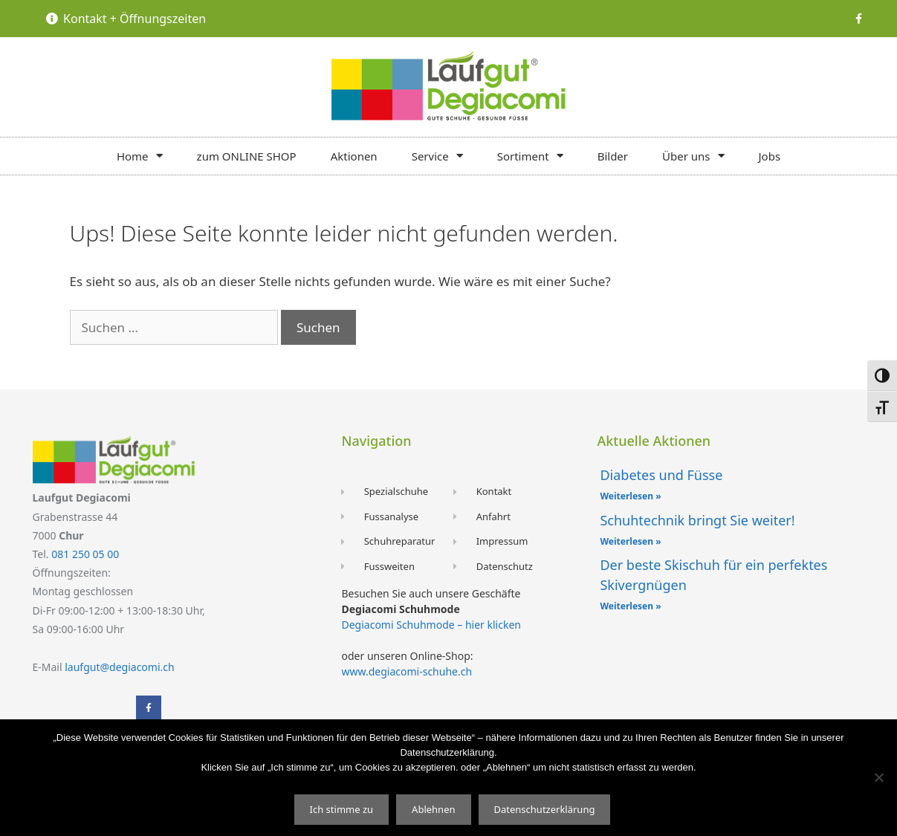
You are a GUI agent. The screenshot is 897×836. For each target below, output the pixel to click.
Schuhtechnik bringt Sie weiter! (697, 520)
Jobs (770, 156)
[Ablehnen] (878, 777)
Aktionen (354, 156)
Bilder (613, 156)
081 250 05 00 (85, 554)
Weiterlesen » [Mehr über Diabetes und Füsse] (630, 496)
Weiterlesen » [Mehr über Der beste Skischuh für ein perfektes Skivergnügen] (630, 606)
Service (437, 156)
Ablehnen (433, 809)
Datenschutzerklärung (544, 809)
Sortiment (530, 156)
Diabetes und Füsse (661, 475)
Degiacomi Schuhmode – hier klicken (430, 625)
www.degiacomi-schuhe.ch (406, 671)
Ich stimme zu (342, 809)
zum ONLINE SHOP (247, 156)
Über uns (693, 156)
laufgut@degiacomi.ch (119, 667)
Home (140, 156)
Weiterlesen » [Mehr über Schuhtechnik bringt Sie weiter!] (630, 541)
